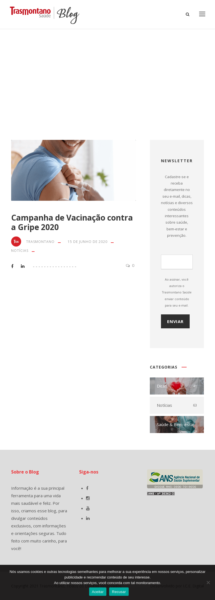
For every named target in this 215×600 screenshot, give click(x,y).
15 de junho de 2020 (88, 241)
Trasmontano (40, 241)
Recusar (119, 592)
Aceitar (98, 592)
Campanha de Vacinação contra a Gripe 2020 (72, 222)
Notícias (19, 250)
